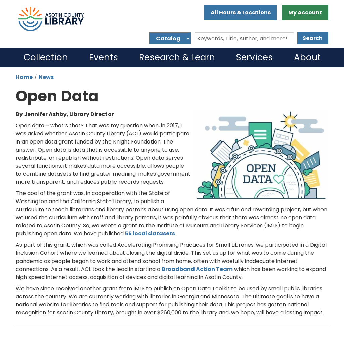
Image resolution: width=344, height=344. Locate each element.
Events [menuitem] (103, 57)
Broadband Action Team (197, 269)
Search (313, 38)
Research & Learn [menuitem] (177, 57)
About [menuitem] (307, 57)
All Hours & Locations (241, 12)
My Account (305, 12)
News (46, 77)
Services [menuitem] (254, 57)
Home (24, 77)
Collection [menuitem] (46, 57)
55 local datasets (150, 233)
